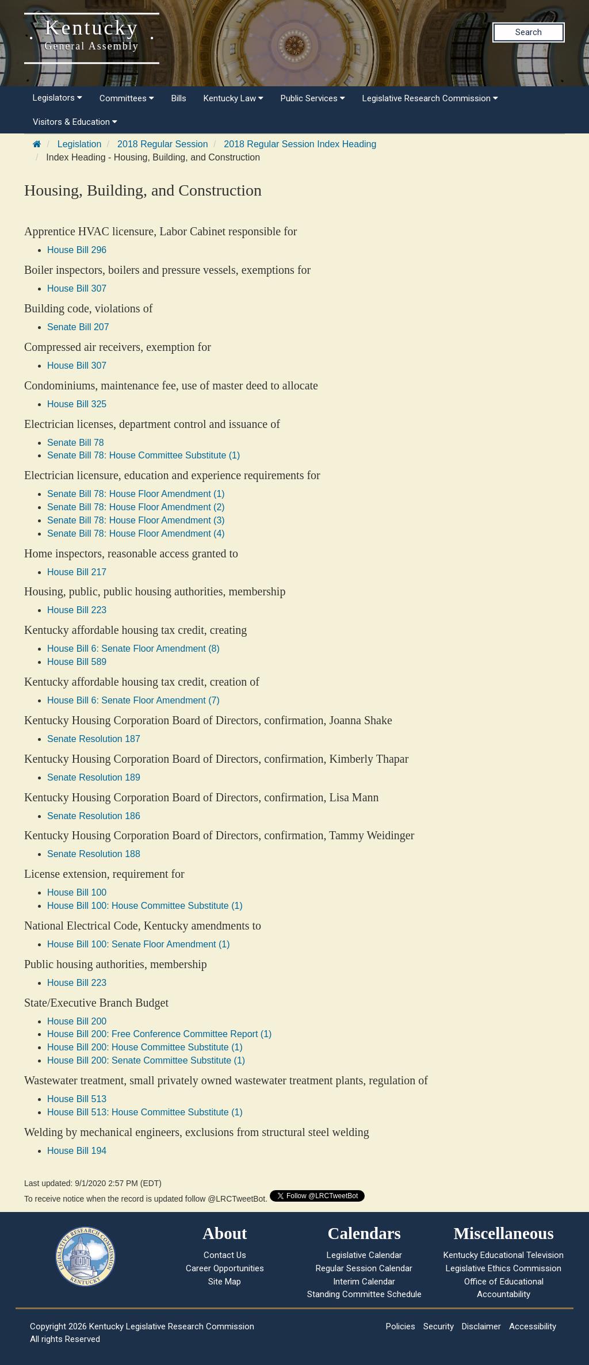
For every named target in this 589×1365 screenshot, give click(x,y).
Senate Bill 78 (75, 443)
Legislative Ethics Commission (503, 1268)
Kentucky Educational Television (503, 1255)
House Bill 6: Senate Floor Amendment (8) (133, 648)
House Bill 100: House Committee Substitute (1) (145, 906)
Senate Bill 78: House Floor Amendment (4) (136, 533)
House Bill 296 (76, 250)
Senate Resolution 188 (93, 854)
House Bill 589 (76, 662)
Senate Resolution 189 (93, 777)
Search (528, 32)
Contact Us (225, 1255)
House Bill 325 (76, 404)
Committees (127, 98)
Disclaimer (481, 1326)
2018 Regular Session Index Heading (300, 144)
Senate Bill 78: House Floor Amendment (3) (136, 520)
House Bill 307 (76, 288)
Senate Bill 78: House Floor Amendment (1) (136, 494)
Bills (178, 98)
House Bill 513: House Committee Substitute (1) (145, 1112)
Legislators (57, 98)
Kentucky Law (233, 98)
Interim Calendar (364, 1281)
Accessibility (532, 1326)
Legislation (80, 144)
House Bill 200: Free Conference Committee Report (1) (159, 1034)
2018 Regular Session (162, 144)
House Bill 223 (76, 610)
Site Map (224, 1281)
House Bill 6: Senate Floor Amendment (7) (133, 700)
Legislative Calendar (364, 1255)
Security (438, 1326)
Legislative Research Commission (430, 98)
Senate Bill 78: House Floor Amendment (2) (136, 507)
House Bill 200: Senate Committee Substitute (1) (146, 1060)
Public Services (313, 98)
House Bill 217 (76, 572)
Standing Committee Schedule (364, 1294)
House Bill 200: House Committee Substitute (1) (145, 1047)
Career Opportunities (225, 1268)
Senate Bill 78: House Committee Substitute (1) (143, 455)
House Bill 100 (76, 892)
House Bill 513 (76, 1099)
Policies (400, 1326)
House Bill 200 (76, 1021)
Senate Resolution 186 (93, 816)
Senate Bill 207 (78, 327)
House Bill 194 (76, 1151)
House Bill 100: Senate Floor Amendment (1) (138, 944)
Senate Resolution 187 (93, 739)
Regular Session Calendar (364, 1268)
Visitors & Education (75, 122)
